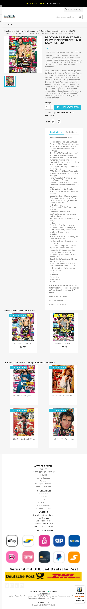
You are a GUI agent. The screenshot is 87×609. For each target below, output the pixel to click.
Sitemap (43, 481)
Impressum (43, 494)
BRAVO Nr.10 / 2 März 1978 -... (63, 396)
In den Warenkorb (67, 107)
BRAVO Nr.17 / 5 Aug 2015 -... (63, 344)
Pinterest (59, 121)
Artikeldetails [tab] (71, 132)
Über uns (43, 496)
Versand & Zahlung (43, 508)
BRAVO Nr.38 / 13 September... (24, 396)
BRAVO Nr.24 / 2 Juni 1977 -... (24, 439)
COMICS (43, 475)
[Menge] (48, 107)
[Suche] (68, 17)
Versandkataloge (43, 478)
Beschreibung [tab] (56, 132)
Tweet (53, 121)
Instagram (22, 585)
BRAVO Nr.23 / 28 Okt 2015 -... (23, 344)
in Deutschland (53, 3)
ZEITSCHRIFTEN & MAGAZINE (44, 472)
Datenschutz (43, 502)
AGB (43, 499)
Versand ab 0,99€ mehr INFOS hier (69, 52)
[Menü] (83, 586)
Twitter (7, 585)
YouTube (12, 585)
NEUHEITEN (43, 469)
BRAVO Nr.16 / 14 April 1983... (63, 439)
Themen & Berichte (43, 487)
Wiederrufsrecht (43, 505)
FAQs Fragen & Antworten (43, 484)
